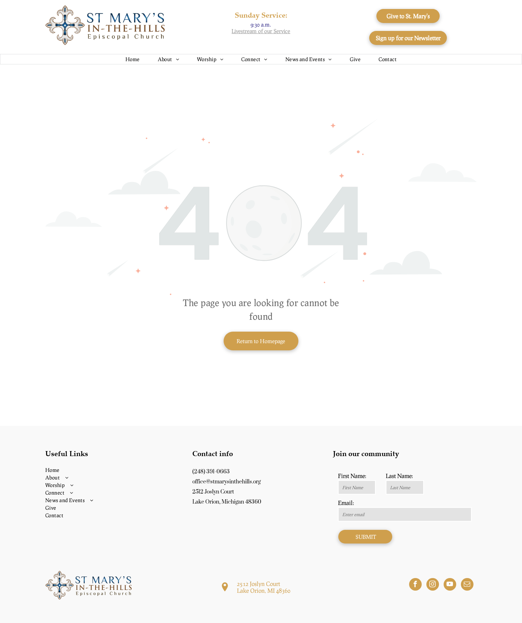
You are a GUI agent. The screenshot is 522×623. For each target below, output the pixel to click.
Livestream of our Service (261, 31)
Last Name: (399, 475)
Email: (346, 502)
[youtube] (450, 585)
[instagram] (432, 585)
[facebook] (415, 585)
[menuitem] (132, 59)
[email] (467, 585)
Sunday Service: (261, 15)
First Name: (352, 475)
